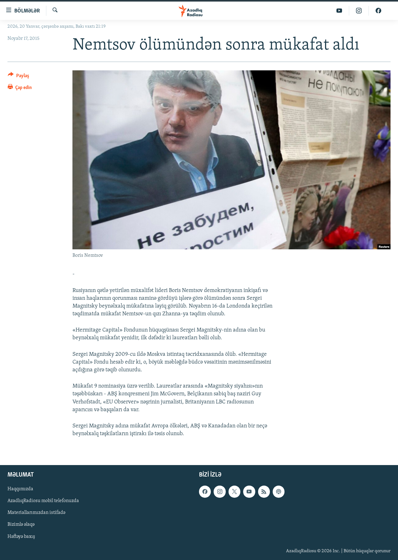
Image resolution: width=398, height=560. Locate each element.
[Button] (18, 76)
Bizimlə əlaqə (21, 524)
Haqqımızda (20, 489)
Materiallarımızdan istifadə (36, 513)
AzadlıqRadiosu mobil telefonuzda (43, 501)
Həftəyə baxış (21, 536)
